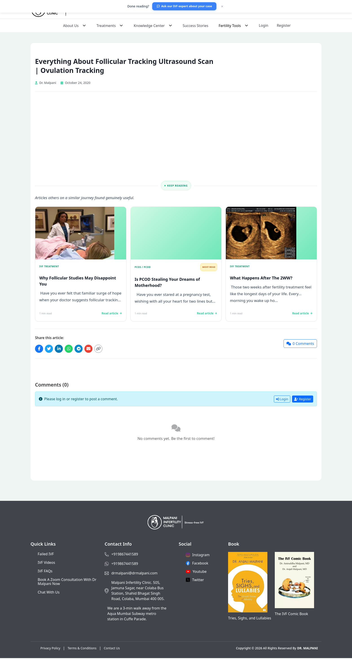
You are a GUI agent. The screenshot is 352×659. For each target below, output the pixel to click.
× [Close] (222, 6)
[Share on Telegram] (82, 349)
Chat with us (48, 593)
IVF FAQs (45, 572)
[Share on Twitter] (50, 349)
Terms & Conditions (82, 649)
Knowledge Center (149, 25)
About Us (71, 25)
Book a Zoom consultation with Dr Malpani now (67, 582)
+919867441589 (124, 555)
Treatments (106, 25)
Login (263, 25)
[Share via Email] (93, 349)
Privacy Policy (50, 649)
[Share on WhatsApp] (71, 349)
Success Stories (195, 25)
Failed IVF (46, 555)
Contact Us (112, 649)
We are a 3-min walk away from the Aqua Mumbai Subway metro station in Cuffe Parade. (136, 614)
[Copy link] (104, 349)
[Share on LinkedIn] (61, 349)
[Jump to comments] (300, 344)
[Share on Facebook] (39, 349)
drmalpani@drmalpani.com (134, 573)
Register (284, 25)
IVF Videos (46, 563)
